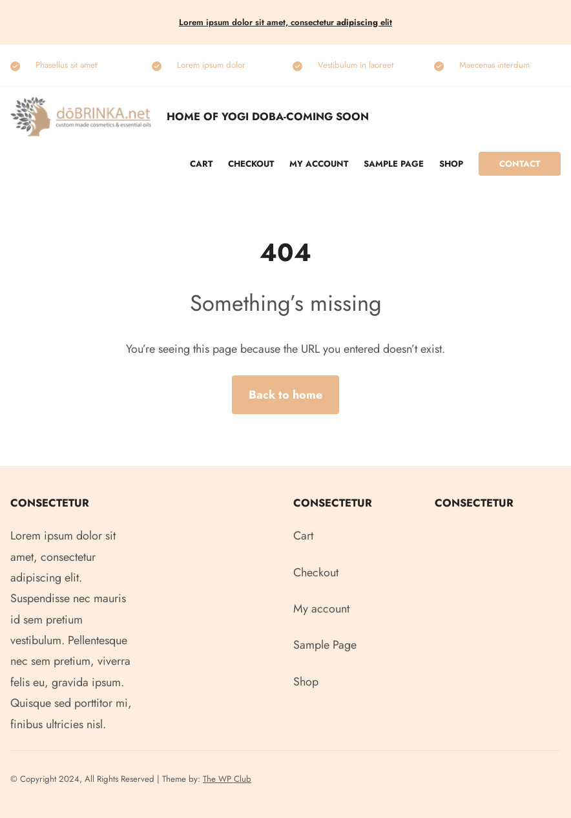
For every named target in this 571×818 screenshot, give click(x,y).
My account (318, 164)
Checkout (251, 164)
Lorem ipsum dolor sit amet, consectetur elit (285, 22)
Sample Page (394, 164)
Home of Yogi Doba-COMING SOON (268, 116)
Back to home (285, 394)
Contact (519, 164)
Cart (201, 164)
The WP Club (227, 779)
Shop (451, 164)
